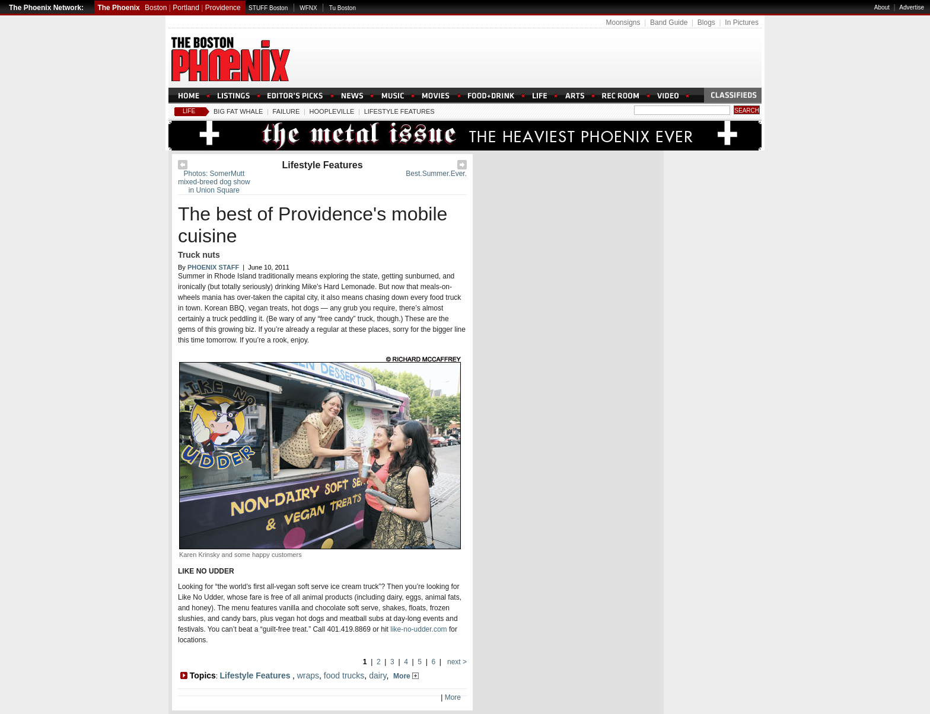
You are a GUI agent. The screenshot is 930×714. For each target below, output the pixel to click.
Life (189, 111)
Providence (223, 8)
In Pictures (742, 22)
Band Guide (668, 22)
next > (456, 662)
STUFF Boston (268, 8)
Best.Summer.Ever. (436, 173)
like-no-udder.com (418, 629)
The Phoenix (118, 8)
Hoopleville (332, 111)
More (406, 676)
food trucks (344, 675)
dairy (377, 675)
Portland (186, 8)
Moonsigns (623, 22)
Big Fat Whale (238, 111)
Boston (156, 8)
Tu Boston (342, 8)
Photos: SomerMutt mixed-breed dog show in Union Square (214, 181)
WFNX (308, 8)
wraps (308, 675)
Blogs (706, 22)
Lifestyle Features (399, 111)
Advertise (911, 7)
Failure (286, 111)
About (882, 7)
